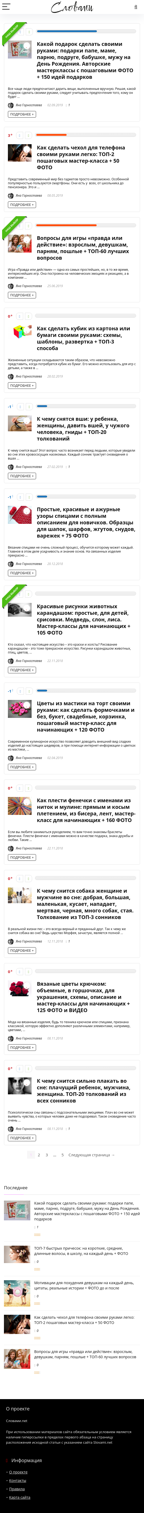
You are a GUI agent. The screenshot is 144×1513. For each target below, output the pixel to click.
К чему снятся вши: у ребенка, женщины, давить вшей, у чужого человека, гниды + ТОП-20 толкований (83, 428)
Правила (17, 1488)
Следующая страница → (91, 1154)
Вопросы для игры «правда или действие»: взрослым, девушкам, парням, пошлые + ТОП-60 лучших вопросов (83, 247)
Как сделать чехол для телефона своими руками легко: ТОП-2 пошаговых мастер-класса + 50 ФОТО (81, 157)
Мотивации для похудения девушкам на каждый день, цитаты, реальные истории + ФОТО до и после (84, 1285)
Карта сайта (20, 1497)
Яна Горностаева (25, 105)
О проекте (18, 1472)
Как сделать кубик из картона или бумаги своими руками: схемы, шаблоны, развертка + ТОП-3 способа (83, 338)
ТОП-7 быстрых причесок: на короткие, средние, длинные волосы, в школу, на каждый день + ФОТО (81, 1251)
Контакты (17, 1480)
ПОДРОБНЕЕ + (22, 114)
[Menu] (6, 7)
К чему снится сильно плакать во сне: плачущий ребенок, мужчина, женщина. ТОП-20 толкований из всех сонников (83, 1090)
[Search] (136, 7)
